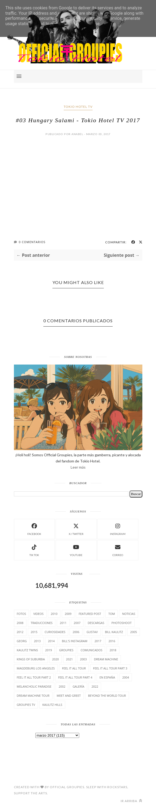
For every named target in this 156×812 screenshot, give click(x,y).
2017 (97, 641)
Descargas (96, 623)
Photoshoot (122, 623)
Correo (117, 550)
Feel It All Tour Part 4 (75, 677)
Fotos (21, 614)
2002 (62, 686)
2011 (63, 623)
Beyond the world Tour (107, 696)
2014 (51, 641)
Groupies (66, 650)
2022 (95, 686)
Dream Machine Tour (33, 696)
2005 (133, 632)
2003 (83, 659)
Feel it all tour (74, 668)
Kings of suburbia (31, 659)
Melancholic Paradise (34, 686)
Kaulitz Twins (27, 650)
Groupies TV (26, 705)
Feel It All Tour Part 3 (110, 668)
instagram (117, 528)
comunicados (91, 650)
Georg (22, 641)
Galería (78, 686)
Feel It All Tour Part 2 (34, 677)
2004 (125, 677)
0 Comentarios (32, 242)
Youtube (76, 550)
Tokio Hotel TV (78, 107)
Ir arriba (131, 801)
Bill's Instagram (74, 641)
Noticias (128, 614)
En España (107, 677)
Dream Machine (106, 659)
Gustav (92, 632)
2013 (37, 641)
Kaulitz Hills (52, 705)
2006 (76, 632)
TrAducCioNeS (42, 623)
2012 (20, 632)
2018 (112, 650)
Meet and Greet (69, 696)
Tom (111, 614)
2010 (54, 614)
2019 (48, 650)
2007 (77, 623)
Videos (38, 614)
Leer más (78, 467)
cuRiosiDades (55, 632)
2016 (111, 641)
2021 (69, 659)
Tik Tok (34, 550)
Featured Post (90, 614)
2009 (68, 614)
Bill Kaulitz (114, 632)
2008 (20, 623)
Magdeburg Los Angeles (36, 668)
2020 (55, 659)
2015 (34, 632)
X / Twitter (76, 528)
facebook (34, 528)
